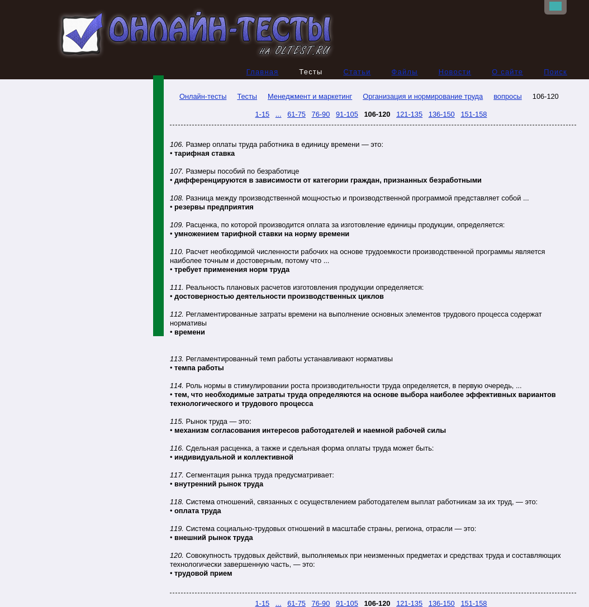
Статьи (356, 72)
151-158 (473, 114)
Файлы (405, 72)
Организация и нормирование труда (423, 96)
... (279, 114)
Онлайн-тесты (198, 96)
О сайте (507, 72)
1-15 (262, 114)
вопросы (507, 96)
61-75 (296, 114)
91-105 (347, 114)
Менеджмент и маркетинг (310, 96)
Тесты (247, 96)
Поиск (555, 72)
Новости (455, 72)
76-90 (321, 114)
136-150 (442, 114)
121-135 (409, 114)
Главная (262, 72)
